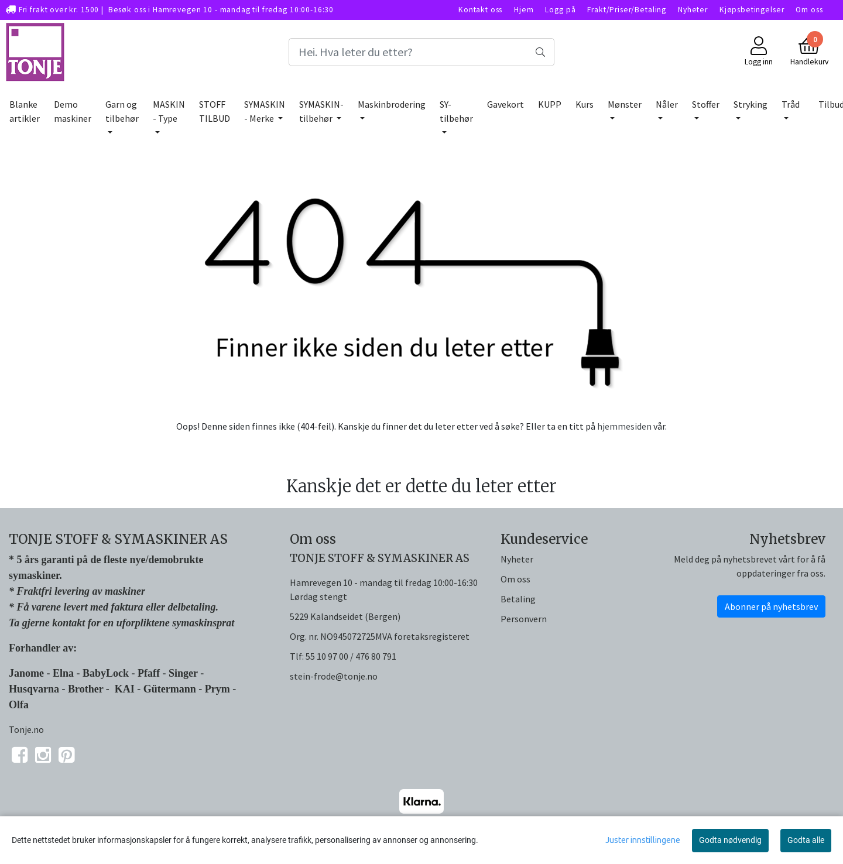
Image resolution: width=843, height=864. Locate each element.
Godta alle (805, 840)
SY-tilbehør (456, 111)
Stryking (750, 104)
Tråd (791, 104)
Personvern (524, 619)
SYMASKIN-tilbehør (321, 111)
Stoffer (705, 104)
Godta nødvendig (730, 840)
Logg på (560, 10)
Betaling (518, 599)
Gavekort (505, 104)
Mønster (625, 104)
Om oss (809, 10)
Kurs (584, 104)
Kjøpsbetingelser (751, 10)
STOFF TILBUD (214, 111)
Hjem (523, 10)
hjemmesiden (624, 426)
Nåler (667, 104)
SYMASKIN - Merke (264, 111)
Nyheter (693, 10)
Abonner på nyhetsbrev (771, 606)
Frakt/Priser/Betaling (626, 10)
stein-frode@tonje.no (334, 676)
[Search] (421, 52)
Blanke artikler (24, 111)
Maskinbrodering (392, 104)
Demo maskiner (72, 111)
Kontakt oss (480, 10)
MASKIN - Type (169, 111)
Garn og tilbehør (122, 111)
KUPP (549, 104)
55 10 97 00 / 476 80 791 (351, 656)
